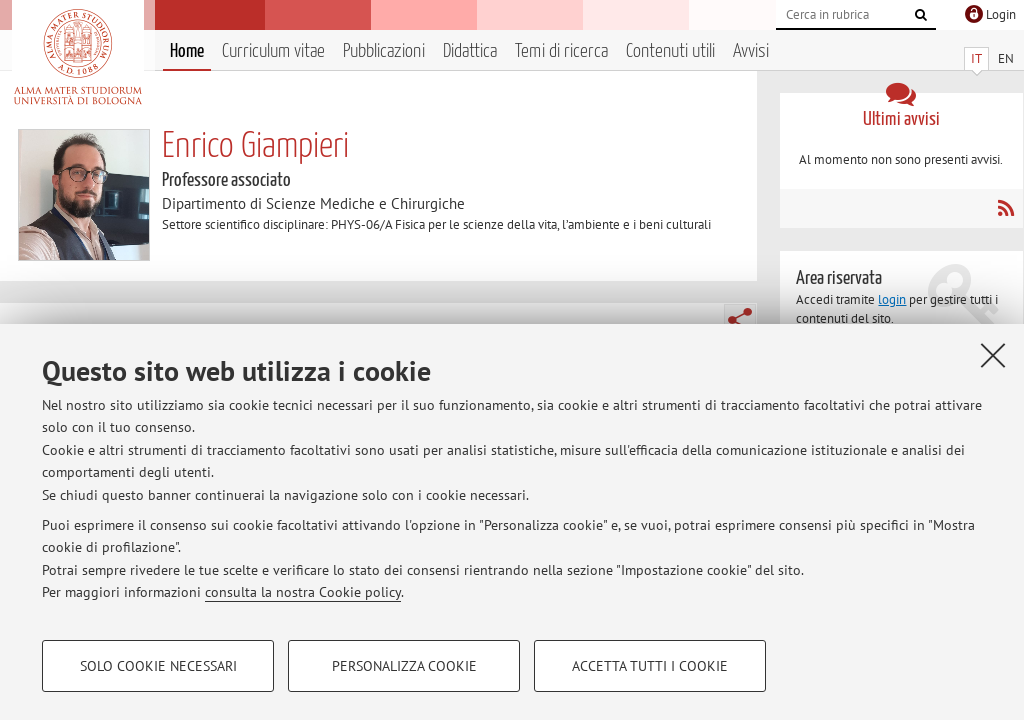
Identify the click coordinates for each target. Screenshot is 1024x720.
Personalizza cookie (404, 666)
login (892, 299)
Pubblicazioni (384, 51)
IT (976, 58)
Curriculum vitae (273, 51)
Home (187, 51)
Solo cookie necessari (158, 666)
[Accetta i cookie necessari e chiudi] (993, 355)
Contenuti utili (670, 51)
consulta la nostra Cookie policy (303, 592)
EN (1006, 58)
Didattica (470, 51)
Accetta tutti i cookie (650, 666)
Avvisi (751, 51)
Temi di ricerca (561, 51)
